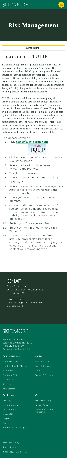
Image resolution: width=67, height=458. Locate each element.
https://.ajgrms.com (32, 141)
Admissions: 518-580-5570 (16, 349)
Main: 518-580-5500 (13, 346)
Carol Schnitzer (16, 286)
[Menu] (61, 5)
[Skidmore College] (15, 5)
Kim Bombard (16, 299)
